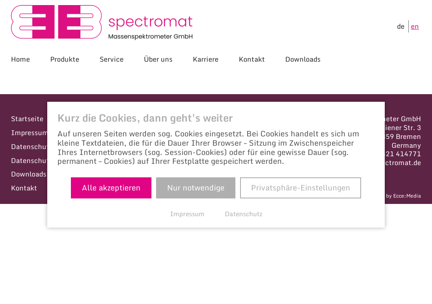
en (415, 26)
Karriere (206, 59)
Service (112, 59)
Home (20, 59)
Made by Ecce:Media (396, 196)
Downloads (303, 59)
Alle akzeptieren (111, 187)
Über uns (158, 59)
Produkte (64, 59)
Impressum (30, 132)
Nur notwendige (195, 187)
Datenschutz (32, 146)
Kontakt (252, 59)
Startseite (27, 118)
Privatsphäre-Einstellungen (300, 187)
